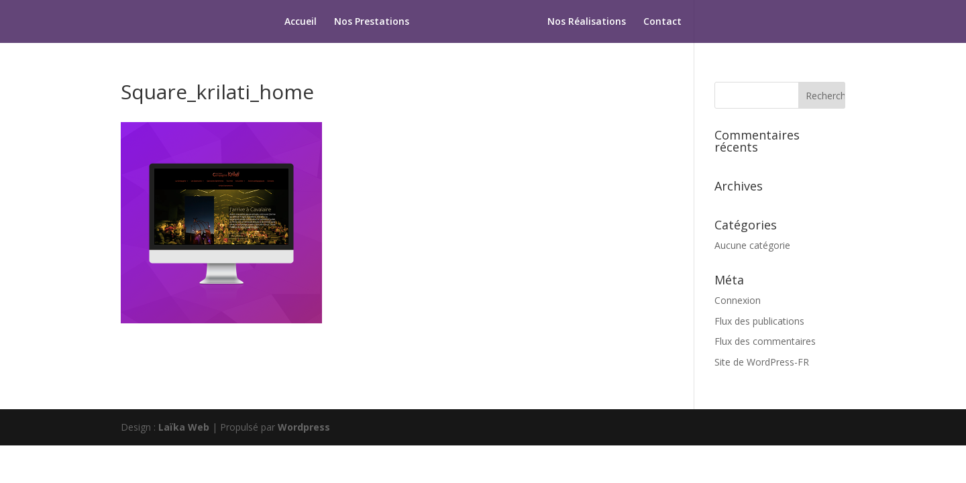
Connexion (737, 300)
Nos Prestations (371, 22)
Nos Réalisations (586, 22)
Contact (662, 22)
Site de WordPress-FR (761, 362)
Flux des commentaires (765, 341)
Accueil (300, 22)
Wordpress (304, 427)
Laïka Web (183, 427)
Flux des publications (759, 321)
